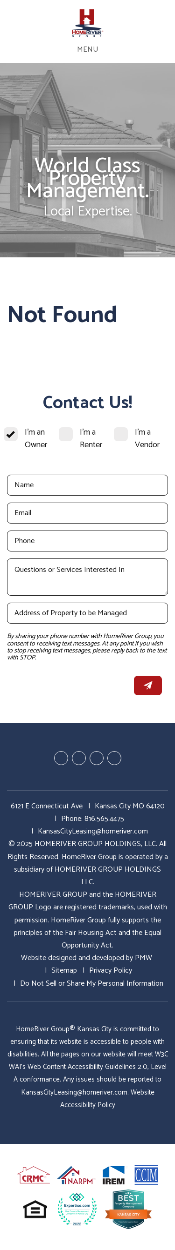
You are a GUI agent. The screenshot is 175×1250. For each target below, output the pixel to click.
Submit (148, 685)
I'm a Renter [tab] (91, 438)
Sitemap (64, 970)
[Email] (87, 513)
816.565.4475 (104, 819)
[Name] (87, 485)
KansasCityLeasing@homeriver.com (93, 831)
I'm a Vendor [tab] (147, 438)
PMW (143, 958)
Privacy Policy (110, 970)
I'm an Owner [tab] (36, 438)
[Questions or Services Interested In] (87, 577)
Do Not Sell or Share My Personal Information (91, 983)
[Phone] (87, 541)
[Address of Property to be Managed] (87, 613)
